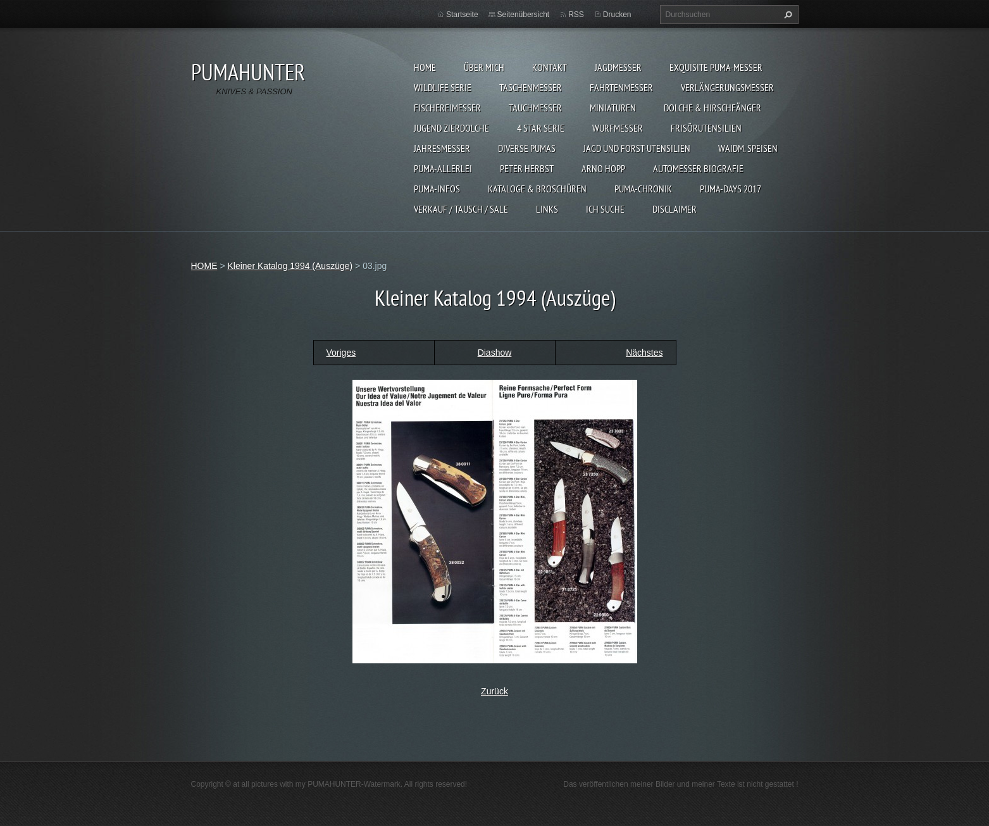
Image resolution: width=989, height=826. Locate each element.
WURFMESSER (617, 128)
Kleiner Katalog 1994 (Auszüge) (289, 266)
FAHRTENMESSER (621, 87)
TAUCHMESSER (535, 107)
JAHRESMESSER (442, 148)
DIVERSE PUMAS (527, 148)
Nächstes (644, 352)
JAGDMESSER (618, 67)
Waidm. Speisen (748, 148)
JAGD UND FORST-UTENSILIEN (636, 148)
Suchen (786, 14)
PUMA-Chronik (643, 188)
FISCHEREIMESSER (447, 107)
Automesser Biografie (698, 168)
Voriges (341, 352)
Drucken (617, 14)
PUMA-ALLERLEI (443, 168)
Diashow (495, 352)
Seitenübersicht (523, 14)
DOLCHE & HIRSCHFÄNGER (712, 107)
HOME (425, 67)
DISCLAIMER (674, 209)
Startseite (462, 14)
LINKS (547, 209)
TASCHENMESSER (530, 87)
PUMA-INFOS (437, 188)
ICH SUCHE (605, 209)
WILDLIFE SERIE (442, 87)
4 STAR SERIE (540, 128)
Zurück (494, 691)
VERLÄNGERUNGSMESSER (727, 87)
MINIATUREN (613, 107)
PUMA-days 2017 (730, 188)
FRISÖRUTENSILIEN (706, 128)
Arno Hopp (603, 168)
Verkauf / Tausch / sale (461, 209)
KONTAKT (549, 67)
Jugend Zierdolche (451, 128)
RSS (576, 14)
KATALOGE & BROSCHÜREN (537, 188)
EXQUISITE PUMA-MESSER (715, 67)
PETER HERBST (527, 168)
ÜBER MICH (484, 67)
